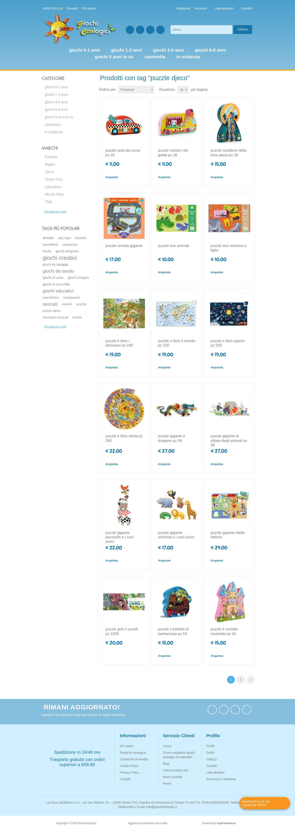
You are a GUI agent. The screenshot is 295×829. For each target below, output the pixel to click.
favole (47, 251)
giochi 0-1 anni (56, 87)
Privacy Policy (129, 772)
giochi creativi (60, 258)
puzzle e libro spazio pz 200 (228, 343)
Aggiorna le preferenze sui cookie (147, 823)
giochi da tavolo (58, 271)
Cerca (243, 29)
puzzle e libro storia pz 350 (124, 438)
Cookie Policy (129, 766)
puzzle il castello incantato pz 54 (224, 631)
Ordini (210, 752)
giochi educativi (58, 290)
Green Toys (54, 179)
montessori (71, 297)
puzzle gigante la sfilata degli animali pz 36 (229, 440)
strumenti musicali (55, 317)
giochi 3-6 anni (56, 102)
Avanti (251, 680)
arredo (48, 238)
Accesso (201, 8)
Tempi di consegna (133, 752)
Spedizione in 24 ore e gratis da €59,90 (256, 803)
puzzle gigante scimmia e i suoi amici (176, 535)
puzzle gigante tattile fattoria (228, 535)
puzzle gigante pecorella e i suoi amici (119, 537)
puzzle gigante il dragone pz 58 (171, 438)
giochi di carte (53, 277)
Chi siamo (88, 8)
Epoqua (51, 157)
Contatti (72, 8)
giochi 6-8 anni (56, 109)
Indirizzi (211, 759)
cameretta (53, 124)
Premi (167, 783)
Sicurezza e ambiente (221, 779)
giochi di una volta (56, 284)
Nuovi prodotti (172, 777)
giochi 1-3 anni (56, 94)
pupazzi (67, 304)
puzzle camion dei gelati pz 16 (173, 152)
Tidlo (49, 202)
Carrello (211, 766)
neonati (50, 304)
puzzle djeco (51, 311)
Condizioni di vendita (134, 759)
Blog (166, 763)
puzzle (81, 304)
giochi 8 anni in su (59, 117)
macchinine (51, 297)
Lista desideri (215, 772)
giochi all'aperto (67, 251)
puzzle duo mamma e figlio (229, 248)
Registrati (183, 8)
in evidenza (54, 132)
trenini (77, 317)
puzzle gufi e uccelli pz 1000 (121, 631)
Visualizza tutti (55, 212)
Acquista (111, 177)
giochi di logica (78, 277)
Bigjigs (50, 164)
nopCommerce (226, 823)
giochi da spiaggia (55, 264)
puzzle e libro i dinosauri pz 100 (119, 343)
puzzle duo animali (173, 246)
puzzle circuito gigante (124, 246)
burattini (80, 238)
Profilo (210, 746)
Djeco (49, 172)
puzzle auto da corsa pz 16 (122, 152)
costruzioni (70, 244)
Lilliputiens (53, 187)
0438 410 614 (53, 8)
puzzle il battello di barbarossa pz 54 (173, 631)
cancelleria (50, 244)
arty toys (64, 238)
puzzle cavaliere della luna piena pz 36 (229, 152)
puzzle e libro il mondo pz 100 (176, 343)
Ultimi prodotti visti (175, 770)
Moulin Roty (54, 194)
